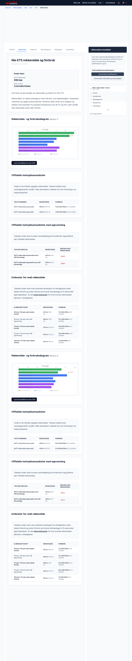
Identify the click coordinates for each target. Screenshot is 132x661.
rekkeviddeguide (40, 295)
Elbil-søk (77, 3)
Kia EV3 (95, 93)
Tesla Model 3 (97, 106)
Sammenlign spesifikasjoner (108, 74)
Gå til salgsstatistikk (96, 113)
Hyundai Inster (97, 96)
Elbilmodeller (17, 7)
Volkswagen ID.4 (97, 99)
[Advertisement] (63, 27)
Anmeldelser (110, 3)
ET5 (31, 7)
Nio (26, 7)
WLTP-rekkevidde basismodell (24, 207)
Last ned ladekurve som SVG (24, 163)
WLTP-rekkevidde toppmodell (24, 212)
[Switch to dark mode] (119, 2)
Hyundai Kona (97, 102)
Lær (101, 3)
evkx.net (8, 7)
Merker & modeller (89, 3)
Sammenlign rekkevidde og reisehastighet (107, 78)
